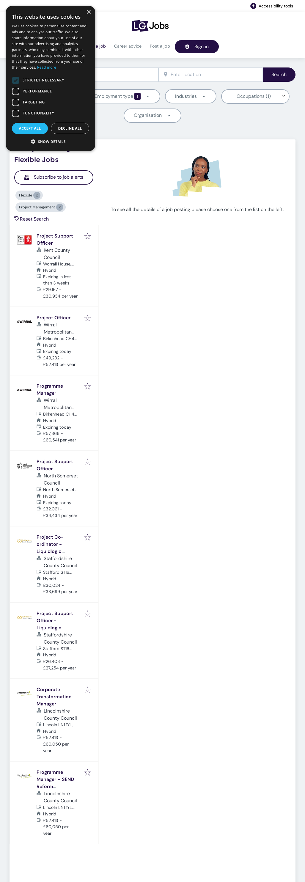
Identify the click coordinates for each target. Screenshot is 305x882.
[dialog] (50, 78)
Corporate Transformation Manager (54, 696)
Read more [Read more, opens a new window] (46, 67)
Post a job (160, 46)
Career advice (128, 46)
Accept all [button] (30, 128)
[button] (50, 141)
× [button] (88, 12)
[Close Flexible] (36, 195)
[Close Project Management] (59, 207)
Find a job (96, 46)
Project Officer (53, 318)
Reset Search (31, 219)
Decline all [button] (70, 128)
